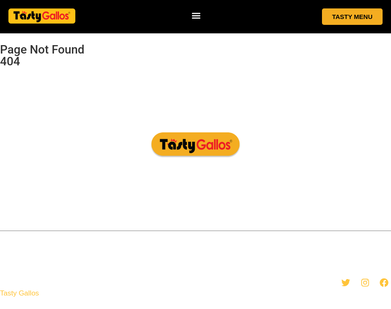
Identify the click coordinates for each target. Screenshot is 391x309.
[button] (196, 15)
